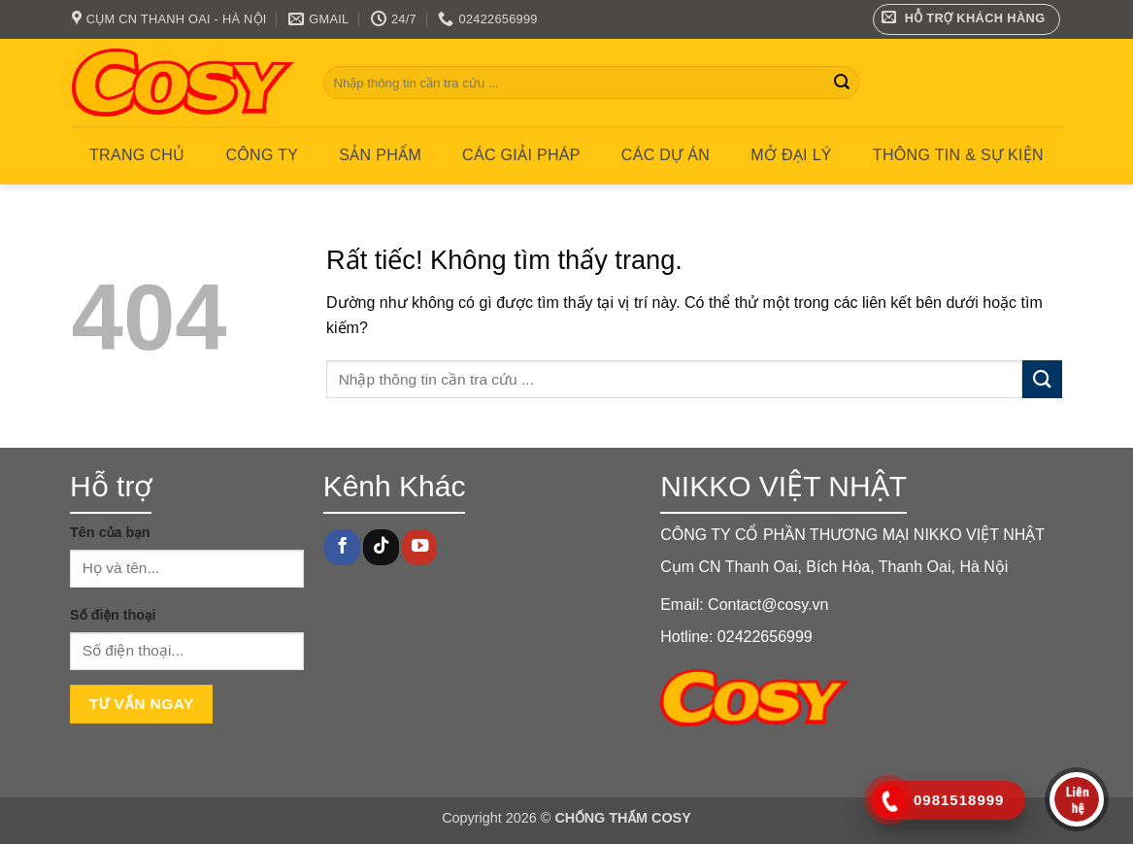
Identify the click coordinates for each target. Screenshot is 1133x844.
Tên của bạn (110, 532)
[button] (966, 19)
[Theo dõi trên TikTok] (380, 547)
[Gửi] (841, 82)
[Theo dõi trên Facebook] (341, 547)
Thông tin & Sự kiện (958, 155)
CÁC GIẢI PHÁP (521, 155)
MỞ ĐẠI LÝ (791, 155)
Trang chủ (136, 155)
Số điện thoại (112, 615)
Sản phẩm (380, 155)
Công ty (261, 155)
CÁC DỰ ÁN (665, 155)
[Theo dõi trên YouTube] (419, 547)
